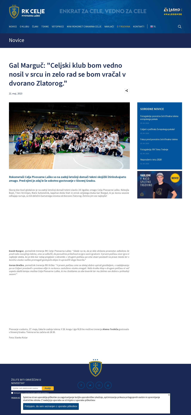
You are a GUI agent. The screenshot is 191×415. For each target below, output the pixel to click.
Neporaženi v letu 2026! (151, 159)
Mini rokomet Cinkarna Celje (84, 26)
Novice (13, 26)
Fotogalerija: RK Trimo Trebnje (154, 149)
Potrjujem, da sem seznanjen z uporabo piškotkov (51, 406)
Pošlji (48, 388)
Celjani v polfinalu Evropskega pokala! (157, 129)
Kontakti (138, 26)
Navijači (109, 26)
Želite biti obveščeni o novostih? (26, 381)
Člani (35, 26)
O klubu (24, 26)
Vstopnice (58, 26)
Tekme (45, 26)
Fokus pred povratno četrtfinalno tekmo (159, 139)
